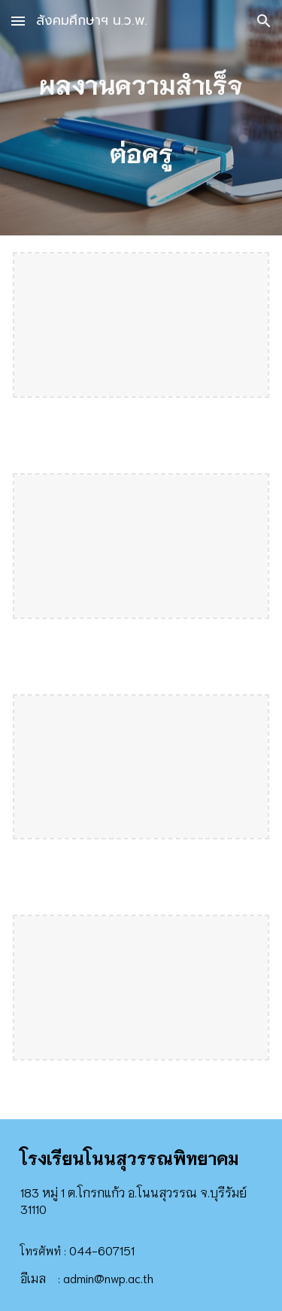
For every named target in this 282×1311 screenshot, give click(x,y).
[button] (18, 20)
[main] (141, 117)
